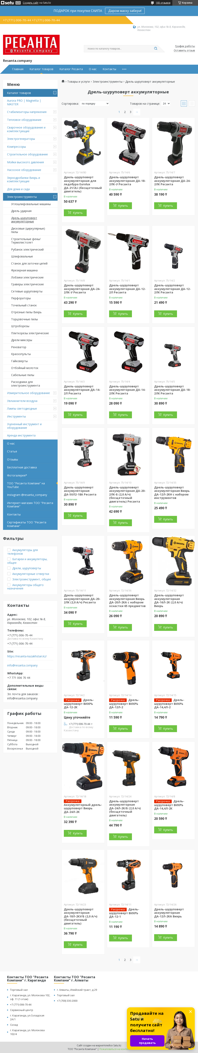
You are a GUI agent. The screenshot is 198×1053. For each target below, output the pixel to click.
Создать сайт (30, 2)
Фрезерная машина (24, 270)
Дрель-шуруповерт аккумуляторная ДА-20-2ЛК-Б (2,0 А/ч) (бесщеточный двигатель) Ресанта (127, 494)
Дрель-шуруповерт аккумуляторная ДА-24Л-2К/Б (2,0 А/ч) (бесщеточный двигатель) (125, 808)
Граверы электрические (27, 284)
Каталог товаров (41, 69)
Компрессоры (16, 147)
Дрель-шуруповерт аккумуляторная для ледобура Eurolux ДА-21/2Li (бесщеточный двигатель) (83, 184)
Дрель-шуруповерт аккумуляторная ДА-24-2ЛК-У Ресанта (82, 288)
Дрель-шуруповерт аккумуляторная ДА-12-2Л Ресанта (127, 288)
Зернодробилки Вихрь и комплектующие (23, 179)
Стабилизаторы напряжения (26, 112)
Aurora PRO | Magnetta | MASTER (24, 102)
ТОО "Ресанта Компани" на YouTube (26, 485)
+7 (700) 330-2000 (67, 1000)
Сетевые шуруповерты (26, 291)
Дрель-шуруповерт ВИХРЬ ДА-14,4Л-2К (169, 805)
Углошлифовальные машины (31, 204)
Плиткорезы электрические (30, 333)
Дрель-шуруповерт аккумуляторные (24, 219)
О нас (93, 69)
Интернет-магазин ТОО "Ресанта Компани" (30, 504)
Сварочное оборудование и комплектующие (26, 129)
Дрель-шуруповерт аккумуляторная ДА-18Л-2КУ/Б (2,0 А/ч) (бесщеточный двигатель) (80, 916)
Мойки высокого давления (25, 162)
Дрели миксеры (21, 340)
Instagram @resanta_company (27, 495)
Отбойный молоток (24, 368)
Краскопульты (21, 354)
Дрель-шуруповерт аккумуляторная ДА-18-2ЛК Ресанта (172, 389)
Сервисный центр (21, 1010)
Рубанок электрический (27, 249)
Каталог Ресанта (71, 69)
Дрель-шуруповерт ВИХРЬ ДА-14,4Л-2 (169, 703)
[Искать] (156, 48)
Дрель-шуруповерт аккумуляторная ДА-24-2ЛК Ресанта (172, 180)
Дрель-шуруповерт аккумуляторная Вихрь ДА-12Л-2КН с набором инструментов (172, 492)
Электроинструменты (22, 197)
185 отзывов (163, 2)
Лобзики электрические (27, 277)
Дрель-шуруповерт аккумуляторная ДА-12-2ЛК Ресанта (172, 288)
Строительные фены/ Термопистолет (26, 241)
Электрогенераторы (21, 139)
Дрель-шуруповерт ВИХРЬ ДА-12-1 (124, 913)
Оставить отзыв (184, 50)
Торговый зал (19, 990)
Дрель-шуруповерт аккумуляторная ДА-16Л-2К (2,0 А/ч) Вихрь (169, 600)
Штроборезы (20, 326)
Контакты (109, 69)
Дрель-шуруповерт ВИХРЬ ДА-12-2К (79, 703)
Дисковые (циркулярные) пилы (28, 230)
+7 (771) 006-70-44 (20, 1004)
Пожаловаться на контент (114, 1049)
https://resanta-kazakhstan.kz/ (27, 656)
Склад (14, 1025)
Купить (78, 213)
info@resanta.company (22, 665)
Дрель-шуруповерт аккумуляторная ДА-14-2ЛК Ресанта (127, 389)
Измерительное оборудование (28, 393)
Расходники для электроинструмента (25, 383)
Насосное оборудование (24, 170)
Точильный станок (24, 305)
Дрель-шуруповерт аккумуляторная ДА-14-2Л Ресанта (82, 389)
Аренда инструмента (21, 435)
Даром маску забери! (124, 10)
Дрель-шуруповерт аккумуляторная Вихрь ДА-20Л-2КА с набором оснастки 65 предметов (127, 600)
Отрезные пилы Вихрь (26, 312)
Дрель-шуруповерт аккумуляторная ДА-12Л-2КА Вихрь (169, 912)
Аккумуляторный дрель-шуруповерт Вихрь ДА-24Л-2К (83, 808)
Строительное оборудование (27, 154)
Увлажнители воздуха (22, 401)
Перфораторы (21, 298)
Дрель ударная (21, 211)
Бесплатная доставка (22, 467)
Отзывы (12, 459)
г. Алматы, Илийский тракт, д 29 (77, 990)
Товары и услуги (78, 81)
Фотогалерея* (17, 475)
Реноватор (18, 347)
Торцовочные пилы (24, 319)
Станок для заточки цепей (29, 263)
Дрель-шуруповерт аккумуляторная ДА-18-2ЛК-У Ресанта (127, 180)
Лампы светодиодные (22, 408)
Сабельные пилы (22, 375)
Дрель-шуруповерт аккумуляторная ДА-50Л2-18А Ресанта (80, 490)
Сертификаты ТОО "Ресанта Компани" (26, 524)
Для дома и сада (18, 189)
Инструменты (16, 416)
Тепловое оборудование (24, 120)
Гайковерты (19, 361)
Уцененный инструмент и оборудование (24, 426)
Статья (12, 451)
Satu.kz (117, 1045)
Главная (17, 69)
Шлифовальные (22, 256)
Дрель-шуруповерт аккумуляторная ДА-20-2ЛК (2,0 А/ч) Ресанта (82, 598)
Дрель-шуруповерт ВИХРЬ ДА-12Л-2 (124, 703)
